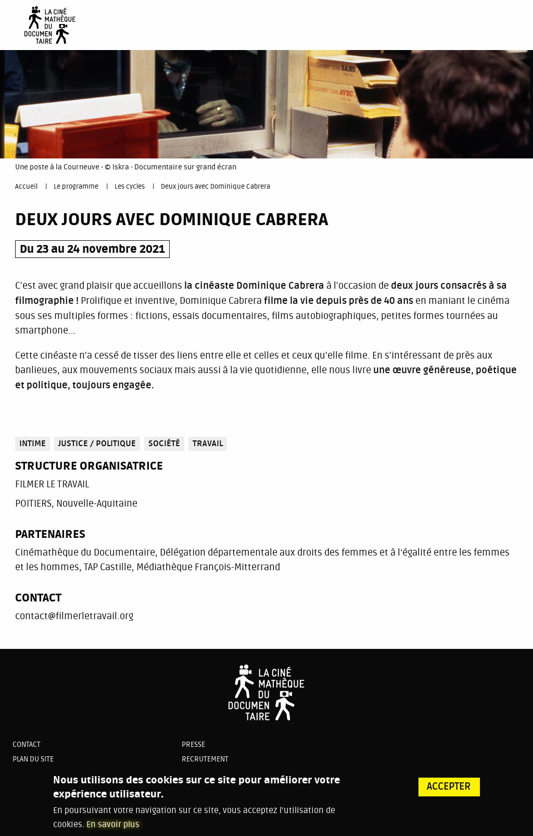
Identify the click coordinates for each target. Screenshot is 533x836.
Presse (193, 744)
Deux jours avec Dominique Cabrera (215, 186)
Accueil (26, 186)
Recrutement (205, 759)
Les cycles (130, 186)
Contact (26, 744)
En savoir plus (112, 828)
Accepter (449, 790)
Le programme (76, 186)
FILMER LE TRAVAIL (52, 484)
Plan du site (33, 759)
